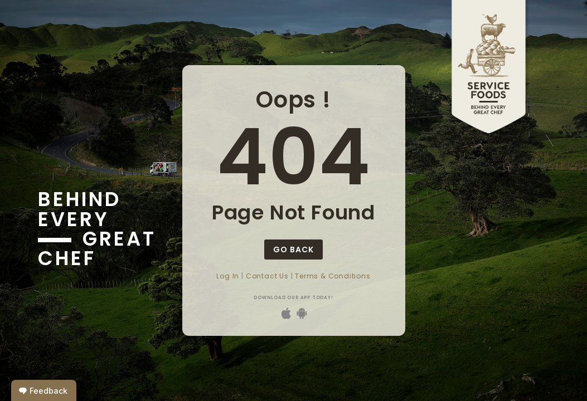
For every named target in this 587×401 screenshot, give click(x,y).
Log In (227, 276)
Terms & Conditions (332, 276)
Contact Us (267, 276)
